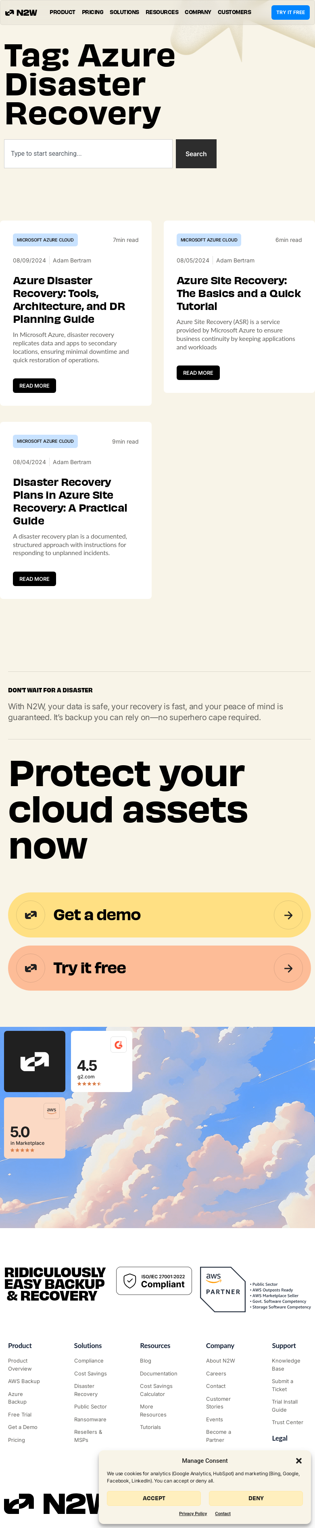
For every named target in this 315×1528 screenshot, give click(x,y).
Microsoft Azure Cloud (45, 240)
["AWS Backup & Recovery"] (25, 1381)
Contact (223, 1513)
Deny (256, 1498)
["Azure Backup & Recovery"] (25, 1398)
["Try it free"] (25, 1415)
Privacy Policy (193, 1513)
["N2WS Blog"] (157, 1361)
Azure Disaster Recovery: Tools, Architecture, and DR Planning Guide (69, 300)
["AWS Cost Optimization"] (91, 1374)
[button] (299, 1461)
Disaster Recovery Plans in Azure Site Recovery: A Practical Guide (70, 502)
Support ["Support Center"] (284, 1345)
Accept (154, 1498)
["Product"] (25, 1365)
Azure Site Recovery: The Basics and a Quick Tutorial (239, 293)
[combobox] (88, 153)
